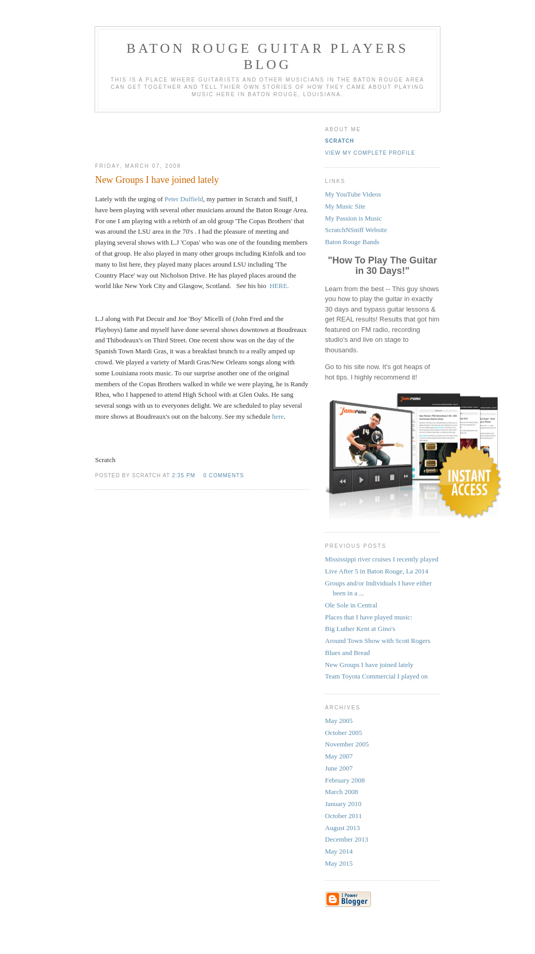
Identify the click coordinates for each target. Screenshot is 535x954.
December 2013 (346, 839)
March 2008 (341, 792)
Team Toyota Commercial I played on (376, 676)
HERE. (279, 286)
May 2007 (339, 756)
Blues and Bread (347, 653)
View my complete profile (370, 153)
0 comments (223, 475)
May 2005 (339, 721)
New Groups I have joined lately (369, 665)
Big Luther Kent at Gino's (360, 629)
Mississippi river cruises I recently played (381, 559)
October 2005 (343, 733)
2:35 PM (183, 475)
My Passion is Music (353, 218)
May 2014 (339, 851)
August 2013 (342, 828)
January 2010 (343, 804)
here (278, 416)
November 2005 (347, 744)
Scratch (339, 141)
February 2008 (345, 780)
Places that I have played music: (368, 617)
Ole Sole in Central (351, 605)
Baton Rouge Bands (352, 242)
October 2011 (343, 816)
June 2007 (339, 768)
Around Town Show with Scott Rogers (377, 641)
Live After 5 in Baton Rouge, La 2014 (376, 571)
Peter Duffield (184, 199)
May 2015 (339, 863)
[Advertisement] (202, 133)
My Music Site (345, 206)
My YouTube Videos (353, 194)
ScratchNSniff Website (356, 230)
